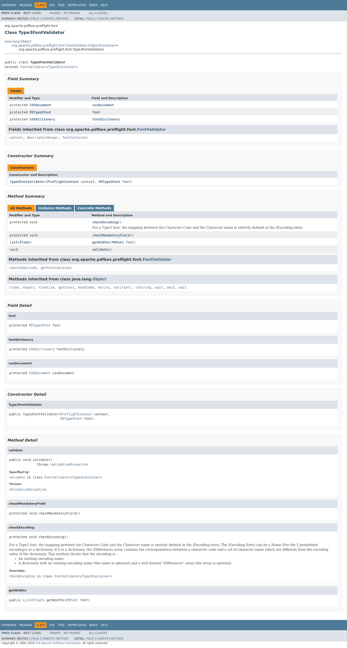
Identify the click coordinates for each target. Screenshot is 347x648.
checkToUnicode (23, 268)
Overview (8, 5)
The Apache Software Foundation (58, 643)
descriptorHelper (42, 137)
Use (52, 5)
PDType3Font (40, 112)
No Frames (72, 13)
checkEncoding (105, 222)
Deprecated (77, 5)
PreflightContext (63, 182)
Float (24, 242)
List (14, 242)
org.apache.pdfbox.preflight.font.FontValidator (50, 45)
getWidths (101, 242)
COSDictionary (42, 119)
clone (14, 287)
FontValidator (33, 67)
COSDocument (40, 105)
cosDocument (103, 105)
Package (25, 5)
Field (35, 18)
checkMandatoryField (111, 235)
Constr (47, 18)
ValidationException (69, 464)
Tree (61, 5)
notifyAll (122, 287)
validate (100, 249)
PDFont (118, 242)
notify (104, 287)
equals (29, 287)
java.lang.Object (18, 41)
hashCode (86, 287)
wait (159, 287)
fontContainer (75, 137)
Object (99, 279)
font (96, 112)
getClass (66, 287)
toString (143, 287)
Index (93, 5)
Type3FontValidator (27, 182)
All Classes (98, 13)
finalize (46, 287)
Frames (55, 13)
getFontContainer (56, 268)
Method (62, 18)
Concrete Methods (94, 208)
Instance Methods (54, 208)
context (16, 137)
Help (104, 5)
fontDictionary (106, 119)
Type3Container (103, 45)
